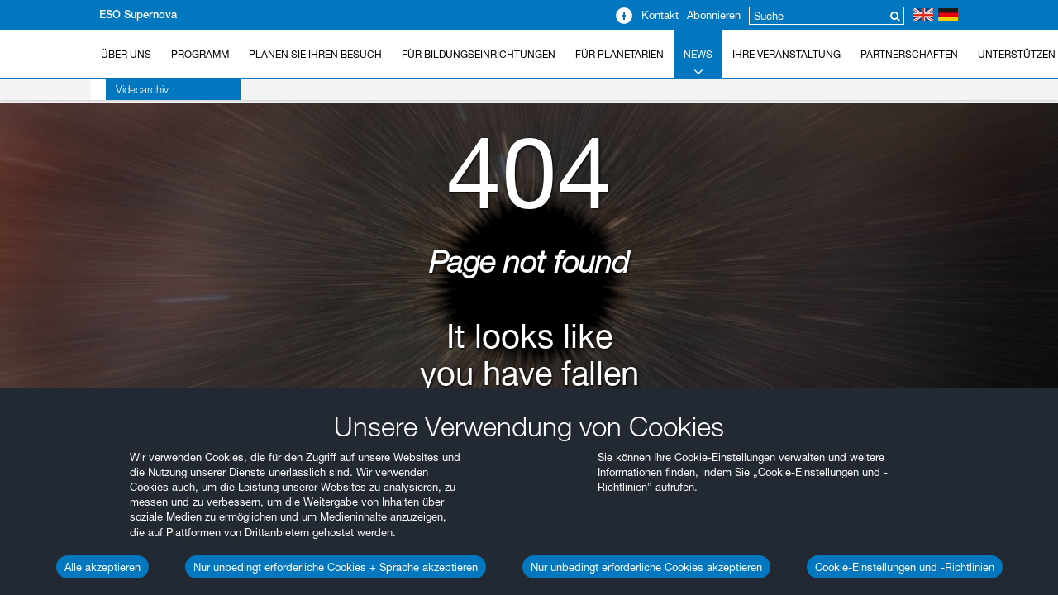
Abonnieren (714, 14)
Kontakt (660, 14)
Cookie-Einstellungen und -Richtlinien (904, 567)
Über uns (126, 54)
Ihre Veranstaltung (786, 54)
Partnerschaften (909, 54)
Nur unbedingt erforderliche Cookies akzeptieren (646, 567)
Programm (200, 54)
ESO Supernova (138, 14)
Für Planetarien (619, 54)
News (698, 63)
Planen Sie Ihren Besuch (315, 54)
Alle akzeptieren (102, 567)
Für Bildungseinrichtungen (478, 54)
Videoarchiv (127, 89)
